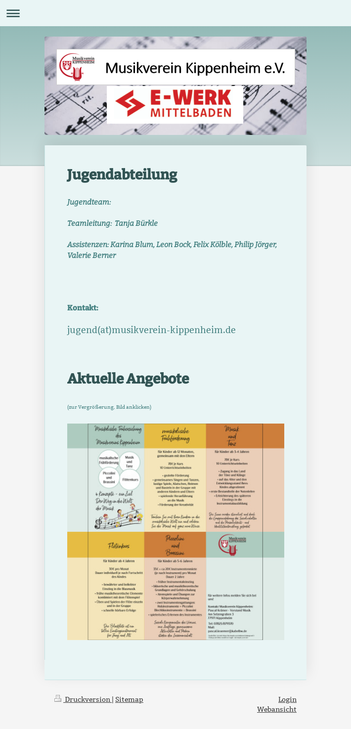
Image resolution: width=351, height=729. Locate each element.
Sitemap (129, 699)
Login (287, 699)
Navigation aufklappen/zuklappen (175, 13)
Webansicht (277, 709)
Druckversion (83, 699)
